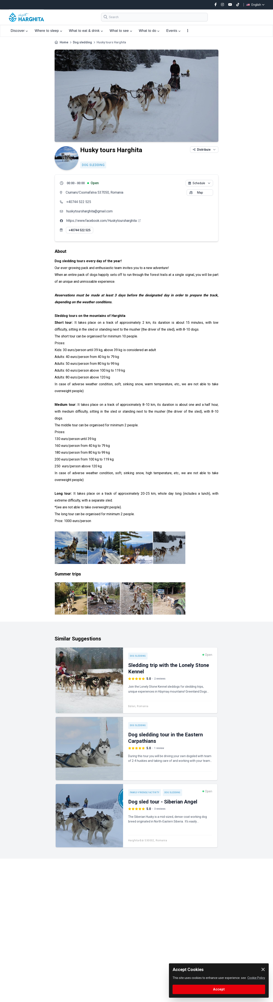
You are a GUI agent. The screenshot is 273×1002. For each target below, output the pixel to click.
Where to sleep (48, 30)
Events (173, 30)
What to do (149, 30)
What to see (121, 30)
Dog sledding (82, 42)
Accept (219, 989)
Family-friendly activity (144, 792)
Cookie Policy (256, 978)
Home (64, 42)
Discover (19, 30)
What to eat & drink (86, 30)
